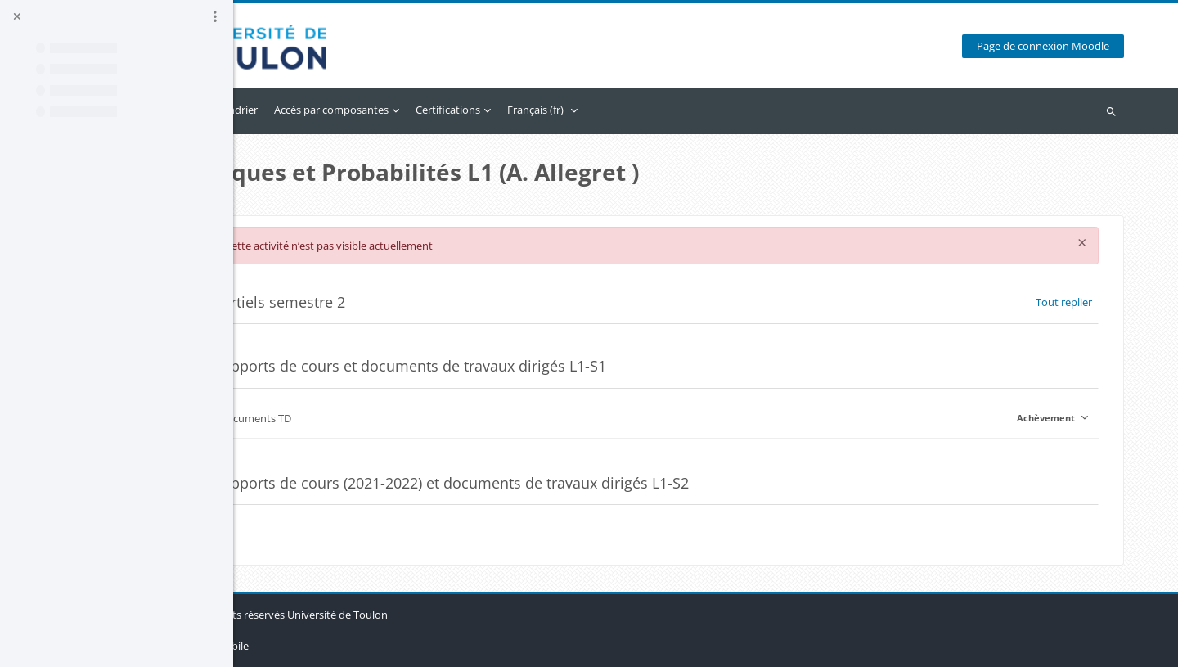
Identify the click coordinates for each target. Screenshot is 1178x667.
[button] (321, 302)
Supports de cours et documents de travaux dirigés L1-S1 (540, 366)
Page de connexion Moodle (1049, 46)
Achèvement (1054, 418)
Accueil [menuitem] (305, 109)
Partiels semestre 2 (410, 302)
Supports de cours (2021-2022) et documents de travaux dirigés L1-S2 (582, 483)
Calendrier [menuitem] (364, 109)
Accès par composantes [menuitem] (462, 109)
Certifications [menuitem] (578, 109)
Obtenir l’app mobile (330, 645)
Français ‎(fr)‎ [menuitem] (666, 109)
